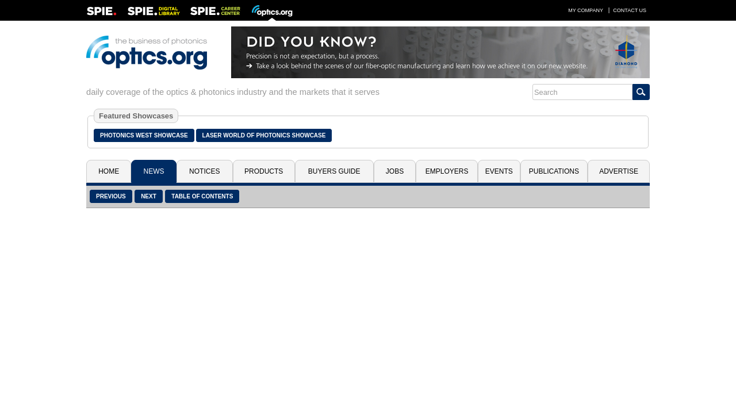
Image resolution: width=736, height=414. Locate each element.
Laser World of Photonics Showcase (264, 135)
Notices (204, 171)
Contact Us (629, 10)
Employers (447, 171)
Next (148, 196)
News (154, 171)
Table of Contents (202, 196)
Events (499, 171)
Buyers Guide (334, 171)
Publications (554, 171)
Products (263, 171)
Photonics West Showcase (144, 135)
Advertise (618, 171)
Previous (111, 196)
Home (108, 171)
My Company (585, 10)
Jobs (395, 171)
